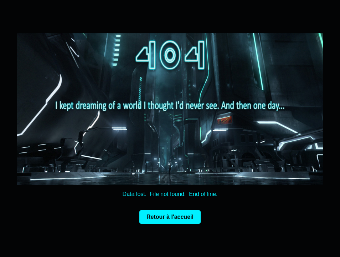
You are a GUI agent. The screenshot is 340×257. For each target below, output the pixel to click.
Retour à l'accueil (170, 217)
